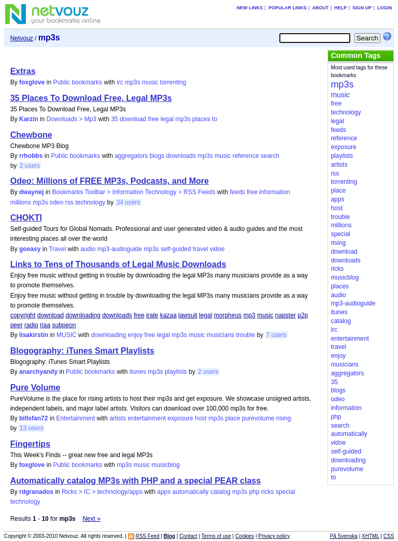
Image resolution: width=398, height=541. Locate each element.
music (150, 82)
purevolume (258, 418)
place (232, 418)
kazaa (168, 315)
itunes (138, 371)
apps (163, 491)
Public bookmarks (77, 82)
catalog (220, 491)
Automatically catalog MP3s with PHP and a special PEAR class (135, 480)
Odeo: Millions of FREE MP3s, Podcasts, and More (109, 181)
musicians (220, 335)
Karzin (28, 119)
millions (20, 202)
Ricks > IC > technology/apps (102, 491)
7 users (276, 335)
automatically (191, 491)
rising (283, 418)
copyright (23, 315)
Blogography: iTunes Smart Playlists (82, 350)
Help (340, 7)
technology (90, 202)
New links (250, 7)
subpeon (64, 325)
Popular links (287, 7)
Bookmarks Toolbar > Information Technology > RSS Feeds (133, 192)
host (201, 418)
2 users (30, 165)
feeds (237, 192)
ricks (267, 491)
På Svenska (344, 536)
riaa (45, 325)
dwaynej (31, 192)
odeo (57, 202)
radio (31, 325)
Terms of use (216, 536)
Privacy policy (274, 536)
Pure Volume (35, 387)
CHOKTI (26, 217)
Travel (57, 249)
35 (114, 119)
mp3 (249, 315)
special (285, 491)
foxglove (32, 82)
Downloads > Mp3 (71, 119)
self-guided (176, 249)
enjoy (135, 335)
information (274, 192)
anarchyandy (38, 371)
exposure (180, 418)
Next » (91, 518)
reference (246, 155)
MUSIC (66, 335)
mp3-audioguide (119, 249)
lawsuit (187, 315)
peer (16, 325)
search (270, 155)
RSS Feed (147, 536)
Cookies (244, 536)
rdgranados (36, 491)
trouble (245, 335)
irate (152, 315)
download (133, 119)
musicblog (166, 465)
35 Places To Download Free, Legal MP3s (91, 98)
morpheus (227, 315)
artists (117, 418)
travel (200, 249)
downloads (181, 155)
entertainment (147, 418)
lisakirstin (33, 335)
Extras (23, 71)
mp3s (132, 82)
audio (87, 249)
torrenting (173, 82)
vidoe (217, 249)
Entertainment (75, 418)
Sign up (362, 7)
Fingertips (30, 444)
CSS (388, 536)
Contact (188, 536)
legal (167, 119)
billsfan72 (33, 418)
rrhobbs (30, 155)
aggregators (131, 155)
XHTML (370, 536)
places (201, 119)
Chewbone (31, 134)
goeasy (29, 249)
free (153, 119)
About (320, 7)
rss (69, 202)
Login (384, 7)
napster (285, 315)
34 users (128, 202)
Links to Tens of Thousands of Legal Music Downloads (118, 264)
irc (120, 82)
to (214, 119)
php (254, 491)
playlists (176, 371)
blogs (157, 155)
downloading (82, 315)
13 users (32, 428)
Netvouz (21, 38)
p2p (302, 315)
